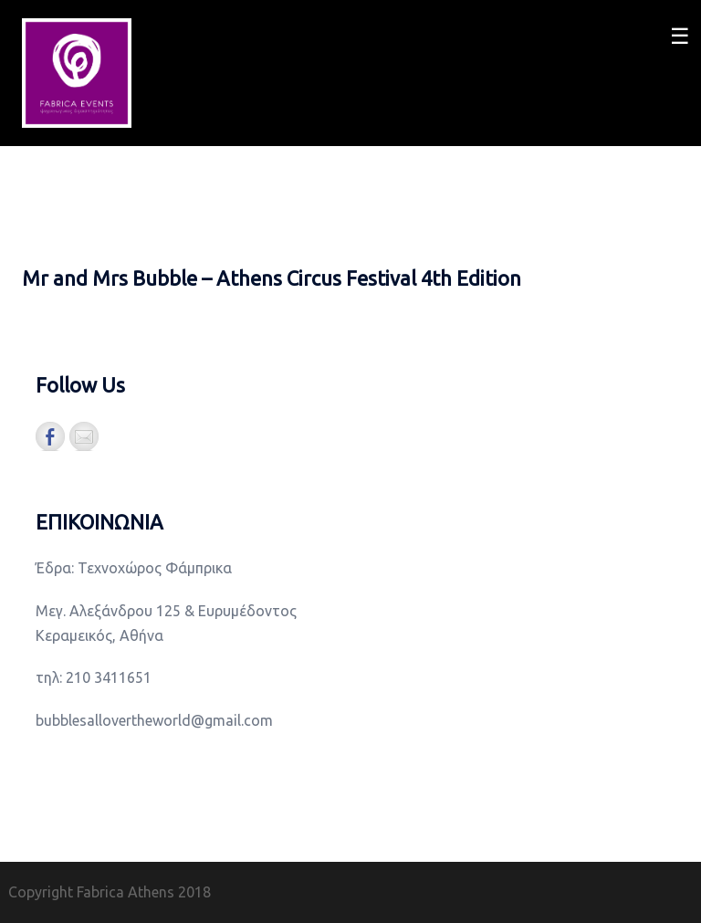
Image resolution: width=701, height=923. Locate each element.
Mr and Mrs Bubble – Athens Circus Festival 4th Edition (271, 278)
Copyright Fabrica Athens (91, 892)
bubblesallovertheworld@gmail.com (154, 720)
